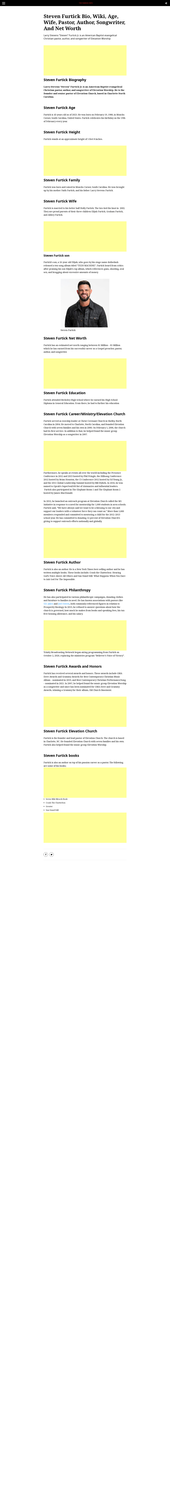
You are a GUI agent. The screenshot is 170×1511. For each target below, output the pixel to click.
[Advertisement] (85, 60)
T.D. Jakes (48, 603)
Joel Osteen (63, 603)
